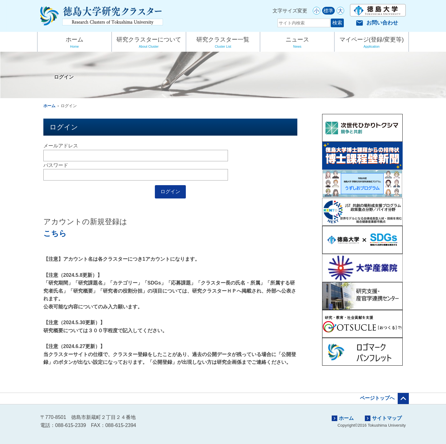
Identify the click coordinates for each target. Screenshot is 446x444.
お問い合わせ (377, 23)
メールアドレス (60, 145)
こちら (55, 233)
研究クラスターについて (149, 43)
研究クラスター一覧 (223, 43)
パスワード (55, 165)
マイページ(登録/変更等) (371, 43)
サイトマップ (383, 418)
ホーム (74, 43)
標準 (328, 10)
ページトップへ (384, 398)
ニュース (297, 43)
